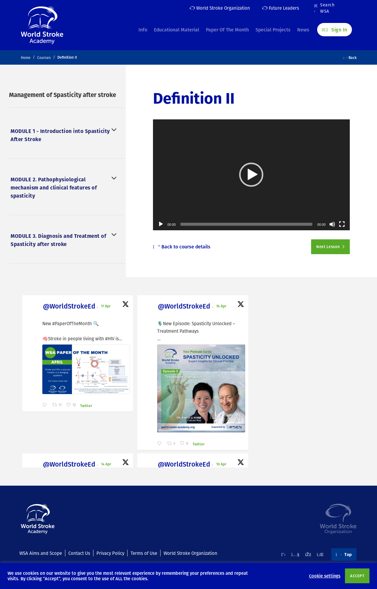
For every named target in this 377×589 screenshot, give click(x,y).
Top (344, 554)
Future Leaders (280, 8)
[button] (251, 175)
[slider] (246, 224)
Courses (44, 57)
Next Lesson (328, 247)
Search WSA (324, 8)
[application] (251, 174)
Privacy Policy (110, 552)
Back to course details (182, 246)
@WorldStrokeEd (54, 307)
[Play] (161, 224)
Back (349, 57)
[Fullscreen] (342, 224)
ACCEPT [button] (357, 576)
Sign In (334, 27)
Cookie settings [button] (324, 575)
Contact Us (79, 552)
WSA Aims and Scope (40, 552)
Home (26, 57)
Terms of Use (144, 552)
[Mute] (332, 224)
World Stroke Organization (220, 8)
